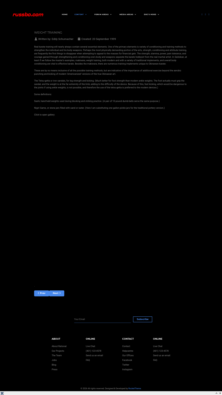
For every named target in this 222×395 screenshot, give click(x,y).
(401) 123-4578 (93, 351)
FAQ (88, 360)
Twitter (125, 364)
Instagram (127, 369)
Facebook (127, 360)
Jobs (54, 360)
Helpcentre (127, 351)
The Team (57, 355)
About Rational (59, 346)
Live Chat (90, 346)
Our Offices (128, 355)
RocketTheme (134, 388)
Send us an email (94, 355)
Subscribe (143, 319)
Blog (54, 364)
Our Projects (58, 351)
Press (54, 369)
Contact (126, 346)
